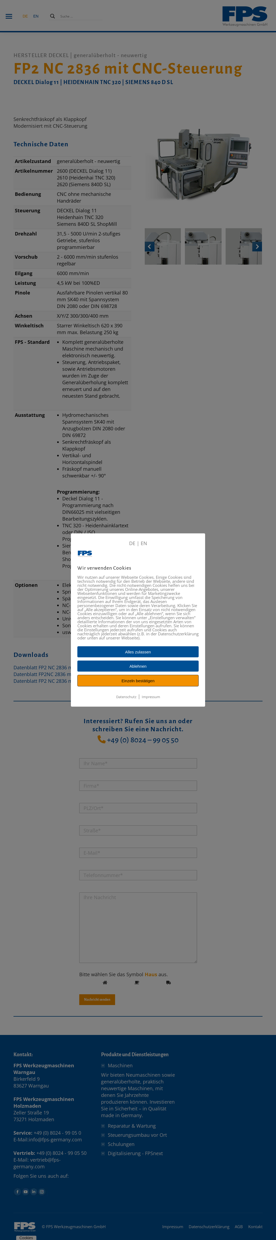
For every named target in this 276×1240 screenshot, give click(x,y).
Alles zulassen (138, 652)
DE (132, 543)
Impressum (151, 696)
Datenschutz (126, 696)
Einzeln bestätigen (138, 680)
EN (144, 543)
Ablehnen (137, 666)
